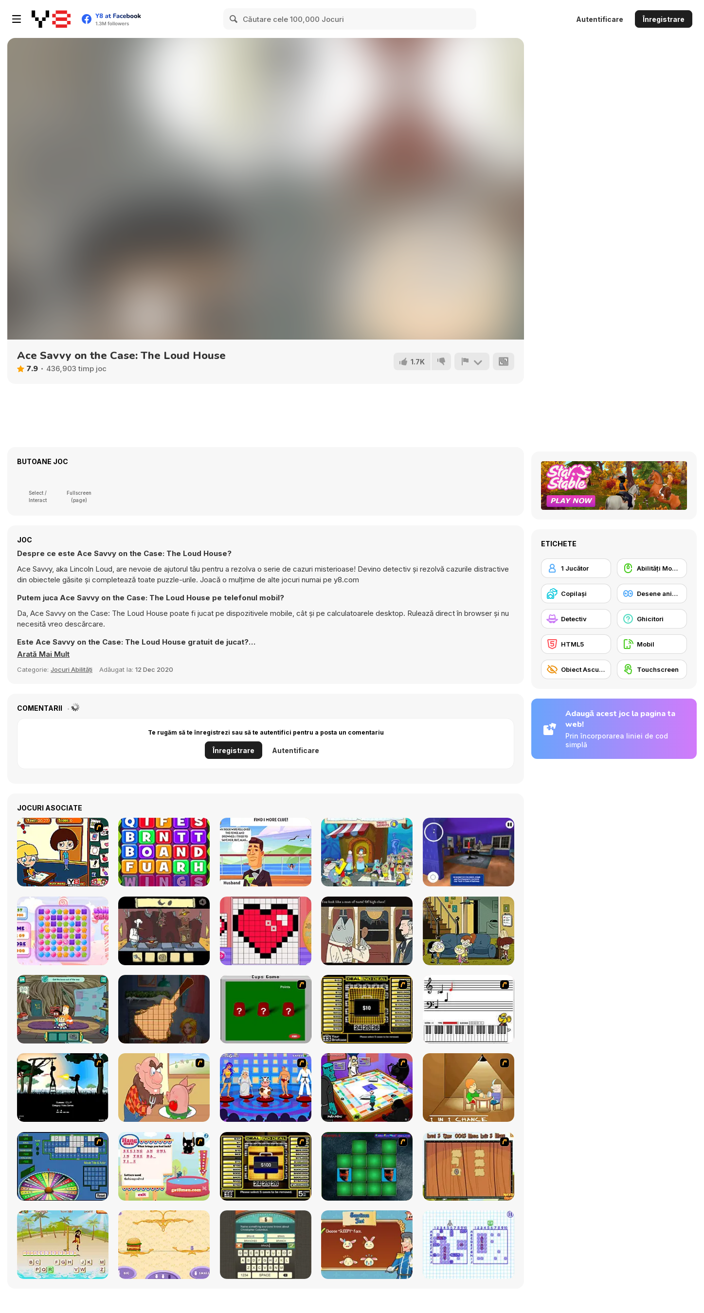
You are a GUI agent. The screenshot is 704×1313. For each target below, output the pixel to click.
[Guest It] (265, 1244)
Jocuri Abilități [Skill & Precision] (71, 669)
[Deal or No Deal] (367, 1009)
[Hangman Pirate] (62, 1244)
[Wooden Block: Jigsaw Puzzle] (164, 1009)
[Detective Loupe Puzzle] (265, 852)
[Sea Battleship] (468, 1244)
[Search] (234, 19)
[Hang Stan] (164, 1087)
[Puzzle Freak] (367, 1087)
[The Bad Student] (62, 852)
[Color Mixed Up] (164, 852)
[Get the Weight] (164, 1244)
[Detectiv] (576, 619)
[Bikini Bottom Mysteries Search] (367, 852)
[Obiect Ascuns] (576, 669)
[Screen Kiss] (265, 1087)
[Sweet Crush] (62, 931)
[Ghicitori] (652, 619)
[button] (43, 654)
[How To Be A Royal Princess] (367, 1244)
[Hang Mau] (164, 1166)
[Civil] (62, 1087)
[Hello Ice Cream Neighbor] (468, 852)
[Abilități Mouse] (652, 568)
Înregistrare (664, 19)
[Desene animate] (652, 593)
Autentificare (599, 19)
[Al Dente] (164, 931)
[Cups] (265, 1009)
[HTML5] (576, 644)
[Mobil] (652, 644)
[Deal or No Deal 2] (265, 1166)
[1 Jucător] (576, 568)
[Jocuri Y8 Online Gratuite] (51, 19)
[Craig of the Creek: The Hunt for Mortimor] (62, 1009)
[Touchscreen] (652, 669)
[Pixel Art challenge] (265, 931)
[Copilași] (576, 593)
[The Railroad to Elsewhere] (367, 931)
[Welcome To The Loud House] (468, 931)
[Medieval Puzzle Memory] (468, 1166)
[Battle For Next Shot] (468, 1087)
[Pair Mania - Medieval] (367, 1166)
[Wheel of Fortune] (62, 1166)
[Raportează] (471, 361)
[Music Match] (468, 1009)
